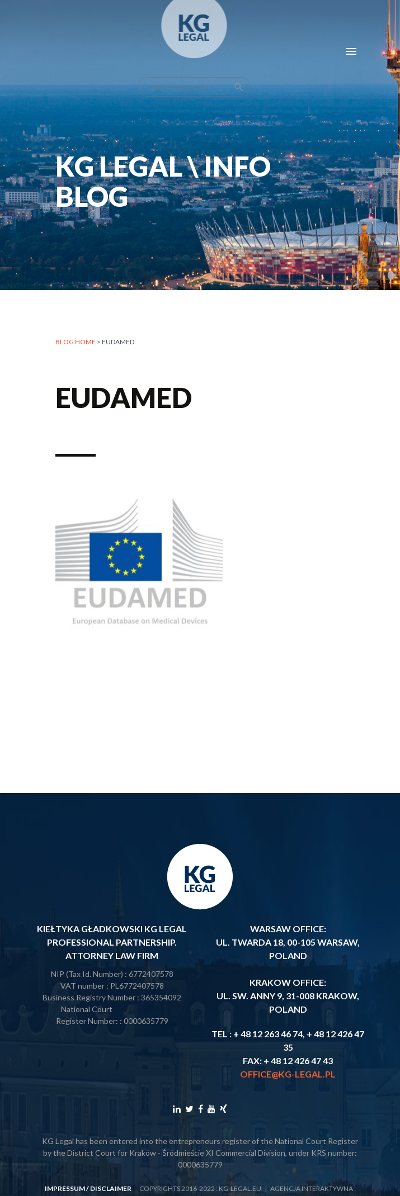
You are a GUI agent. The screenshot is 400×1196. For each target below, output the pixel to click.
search (238, 76)
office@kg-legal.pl (288, 1074)
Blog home (75, 342)
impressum (65, 1188)
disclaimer (110, 1188)
